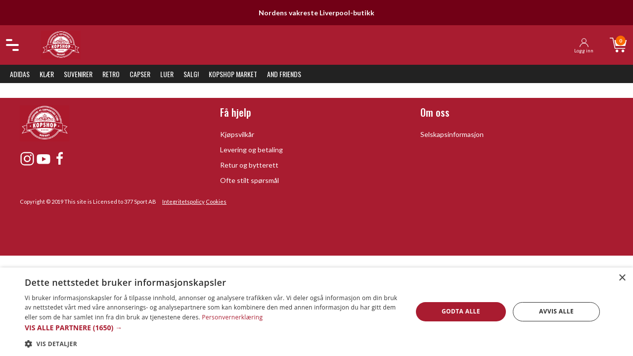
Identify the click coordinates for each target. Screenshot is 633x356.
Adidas (20, 74)
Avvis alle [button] (556, 311)
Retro (111, 74)
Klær (47, 74)
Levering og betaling (251, 149)
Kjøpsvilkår (237, 134)
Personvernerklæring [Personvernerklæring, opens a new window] (232, 317)
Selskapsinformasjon (452, 134)
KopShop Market (233, 74)
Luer (167, 74)
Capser (140, 74)
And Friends (284, 74)
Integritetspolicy (183, 201)
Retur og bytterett (249, 165)
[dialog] (316, 311)
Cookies (216, 201)
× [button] (622, 278)
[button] (213, 327)
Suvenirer (78, 74)
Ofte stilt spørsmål (249, 180)
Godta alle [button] (461, 311)
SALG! (191, 74)
